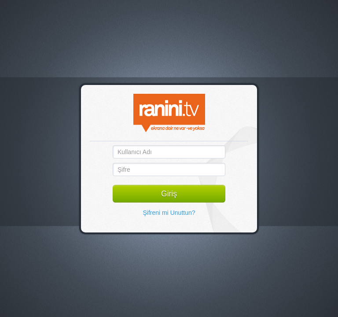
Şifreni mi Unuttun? (169, 212)
